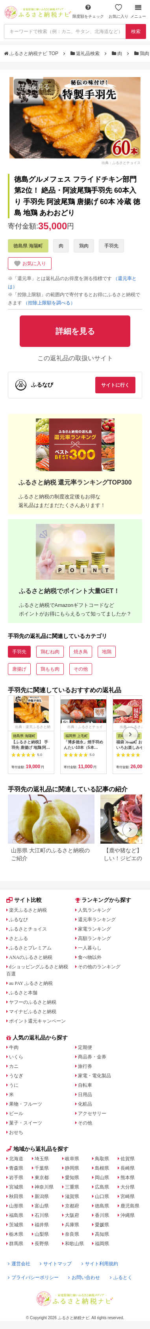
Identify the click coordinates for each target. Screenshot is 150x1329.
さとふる (18, 938)
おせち (16, 1132)
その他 (81, 669)
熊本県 (127, 1177)
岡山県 (102, 1177)
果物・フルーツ (25, 1104)
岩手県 (16, 1177)
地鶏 (106, 651)
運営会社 (19, 1263)
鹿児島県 (129, 1206)
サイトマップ (56, 1263)
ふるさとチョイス (28, 929)
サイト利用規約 (99, 1263)
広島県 (102, 1187)
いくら (16, 1056)
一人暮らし (90, 948)
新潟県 (42, 1196)
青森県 (16, 1168)
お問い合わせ (84, 1277)
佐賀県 (127, 1158)
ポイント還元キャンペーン (37, 1021)
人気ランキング (94, 910)
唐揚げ (19, 669)
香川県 (102, 1215)
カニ (14, 1066)
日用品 (85, 1094)
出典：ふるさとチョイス (121, 163)
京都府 (72, 1206)
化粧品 (85, 1104)
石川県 (42, 1215)
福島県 (16, 1215)
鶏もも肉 (50, 669)
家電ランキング (94, 929)
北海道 (16, 1158)
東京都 (42, 1177)
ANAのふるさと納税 (30, 957)
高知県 (102, 1234)
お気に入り (118, 11)
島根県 (102, 1168)
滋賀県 (72, 1196)
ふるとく (121, 1277)
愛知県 (72, 1177)
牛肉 (14, 1047)
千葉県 (42, 1168)
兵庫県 (72, 1224)
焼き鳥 (81, 651)
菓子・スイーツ (25, 1123)
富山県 (42, 1206)
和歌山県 (74, 1243)
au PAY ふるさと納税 (31, 983)
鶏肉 (84, 246)
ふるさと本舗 (23, 992)
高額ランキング (94, 938)
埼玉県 (42, 1158)
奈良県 (72, 1234)
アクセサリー (92, 1113)
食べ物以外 (90, 957)
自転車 (85, 1085)
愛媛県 (102, 1224)
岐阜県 (72, 1158)
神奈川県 (44, 1187)
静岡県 (72, 1168)
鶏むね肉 (50, 651)
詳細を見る (34, 86)
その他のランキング (99, 966)
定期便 (85, 1047)
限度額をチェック (88, 11)
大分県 (127, 1187)
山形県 (16, 1206)
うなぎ (16, 1075)
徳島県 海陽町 (28, 246)
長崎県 (127, 1168)
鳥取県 (102, 1158)
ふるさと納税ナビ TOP (31, 53)
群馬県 (16, 1243)
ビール (16, 1113)
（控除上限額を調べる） (49, 303)
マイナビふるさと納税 (32, 1011)
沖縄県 (127, 1215)
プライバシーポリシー (33, 1277)
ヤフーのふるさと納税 (32, 1002)
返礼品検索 (85, 53)
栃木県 (16, 1234)
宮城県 (16, 1187)
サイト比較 (24, 900)
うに (14, 1085)
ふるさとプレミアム (30, 948)
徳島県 (102, 1206)
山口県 (102, 1196)
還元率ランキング (97, 919)
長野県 (42, 1243)
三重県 (72, 1187)
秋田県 (16, 1196)
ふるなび (18, 919)
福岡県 (102, 1243)
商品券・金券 (92, 1056)
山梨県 (42, 1234)
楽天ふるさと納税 (28, 910)
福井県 (42, 1224)
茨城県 (16, 1224)
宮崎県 (127, 1196)
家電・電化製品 (94, 1075)
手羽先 (111, 246)
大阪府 (72, 1215)
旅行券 (85, 1066)
